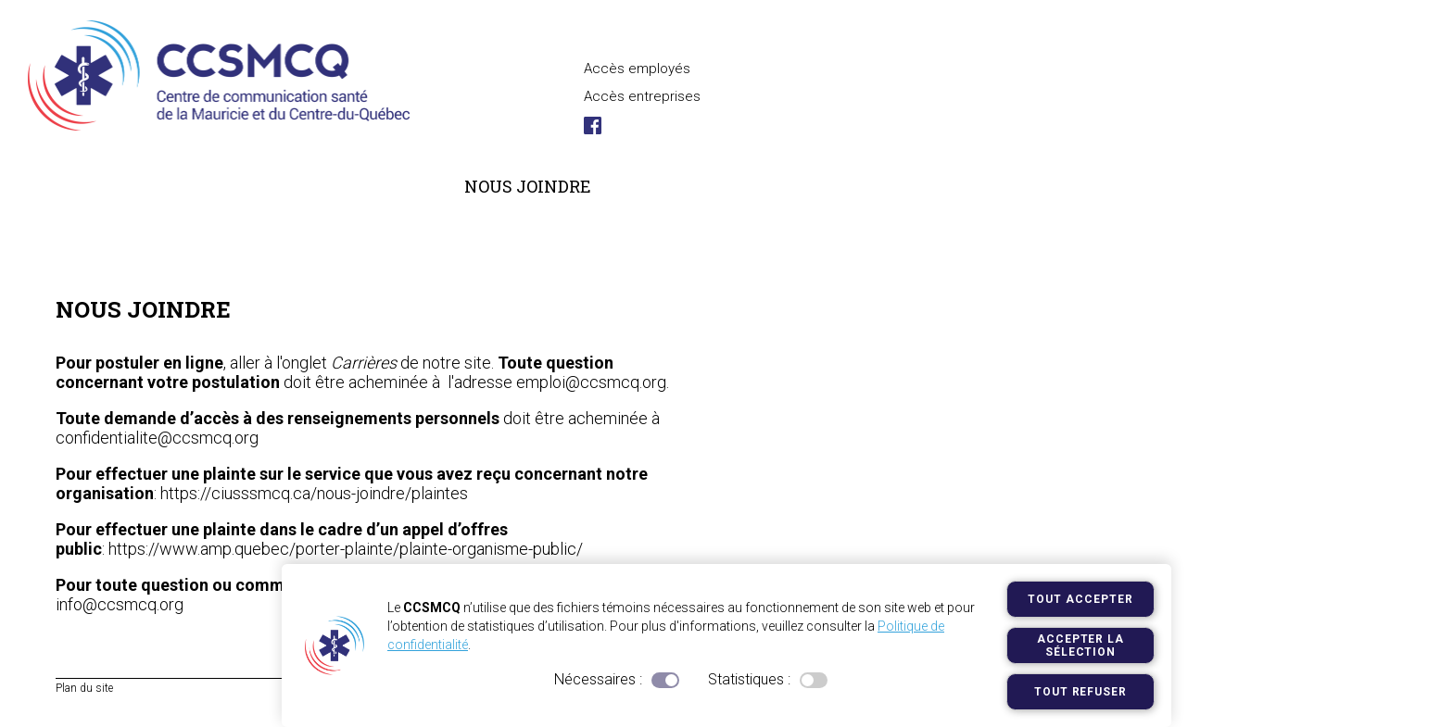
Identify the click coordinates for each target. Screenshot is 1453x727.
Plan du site (84, 688)
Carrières (249, 186)
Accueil (69, 230)
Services (381, 186)
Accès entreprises (642, 96)
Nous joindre (527, 186)
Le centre (112, 186)
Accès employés (637, 68)
